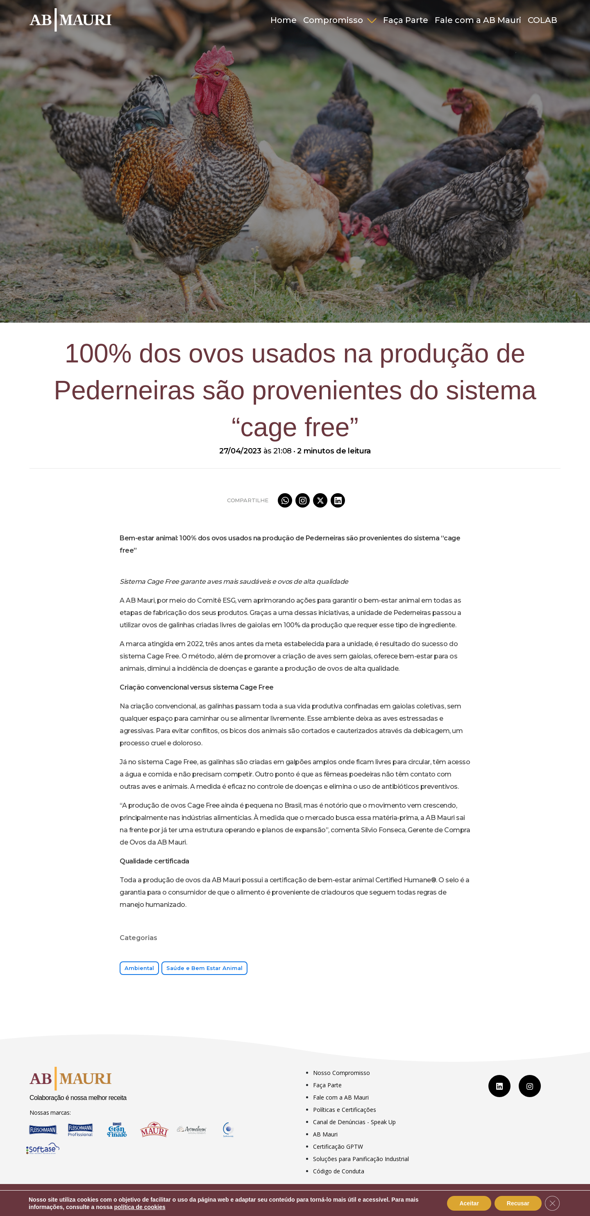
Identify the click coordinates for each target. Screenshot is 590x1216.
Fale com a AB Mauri (478, 20)
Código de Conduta (338, 1171)
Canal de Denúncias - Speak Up (354, 1122)
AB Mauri (325, 1134)
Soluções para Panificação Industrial (361, 1159)
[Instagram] (530, 1086)
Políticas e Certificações (344, 1110)
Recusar (518, 1203)
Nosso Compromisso (341, 1073)
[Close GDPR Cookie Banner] (552, 1203)
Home (283, 20)
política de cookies (140, 1207)
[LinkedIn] (499, 1086)
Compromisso (334, 20)
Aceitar (469, 1203)
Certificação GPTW (338, 1146)
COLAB (542, 20)
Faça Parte (405, 20)
